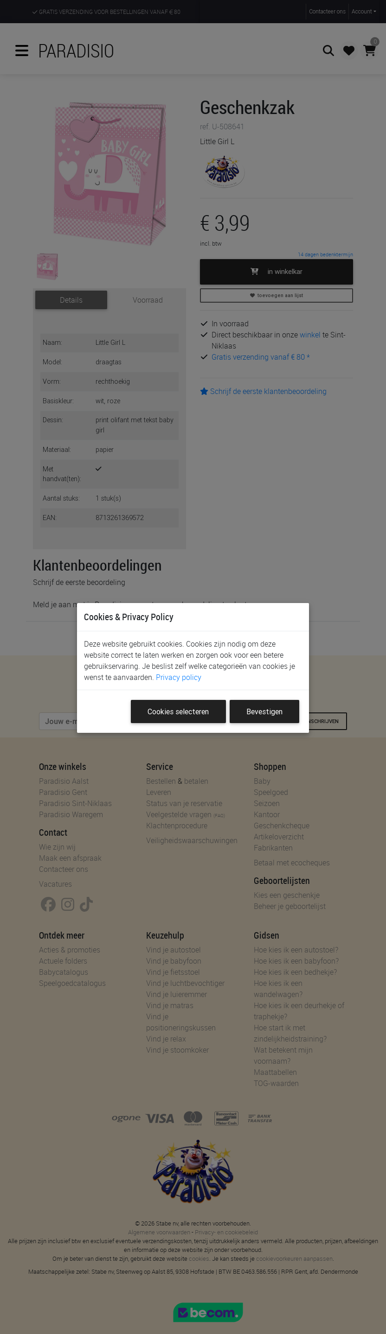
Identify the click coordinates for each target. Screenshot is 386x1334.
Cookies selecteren (178, 711)
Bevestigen (264, 711)
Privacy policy (178, 677)
